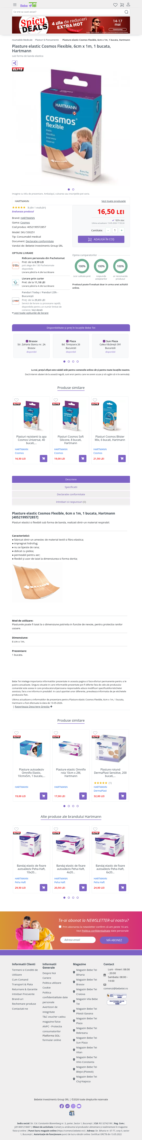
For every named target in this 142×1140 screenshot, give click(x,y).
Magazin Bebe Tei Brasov (85, 982)
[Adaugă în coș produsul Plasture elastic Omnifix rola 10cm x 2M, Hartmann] (83, 796)
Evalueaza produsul (23, 211)
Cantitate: (97, 230)
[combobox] (71, 12)
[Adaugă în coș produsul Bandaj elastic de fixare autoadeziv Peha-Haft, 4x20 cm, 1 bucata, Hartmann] (83, 887)
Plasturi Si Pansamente (47, 39)
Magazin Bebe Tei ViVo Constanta (85, 1059)
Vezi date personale (102, 930)
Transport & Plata (22, 984)
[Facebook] (61, 1106)
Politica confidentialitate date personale (55, 997)
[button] (69, 189)
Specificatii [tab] (71, 487)
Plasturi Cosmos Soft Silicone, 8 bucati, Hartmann (71, 440)
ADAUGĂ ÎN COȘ (101, 239)
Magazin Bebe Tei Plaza (85, 1021)
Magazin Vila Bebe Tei (85, 1001)
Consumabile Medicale (21, 39)
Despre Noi (49, 973)
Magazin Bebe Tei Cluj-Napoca (85, 1079)
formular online (52, 1040)
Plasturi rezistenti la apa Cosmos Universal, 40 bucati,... (31, 440)
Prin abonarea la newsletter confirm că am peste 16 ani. (96, 926)
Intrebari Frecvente (23, 994)
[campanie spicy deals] (71, 25)
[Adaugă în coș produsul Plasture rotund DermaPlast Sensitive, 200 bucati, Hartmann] (122, 796)
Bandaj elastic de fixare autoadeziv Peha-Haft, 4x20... (70, 869)
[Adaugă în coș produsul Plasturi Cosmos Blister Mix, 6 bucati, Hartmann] (122, 458)
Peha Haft (20, 882)
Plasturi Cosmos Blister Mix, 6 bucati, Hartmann (110, 438)
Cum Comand (20, 979)
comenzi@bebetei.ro (116, 988)
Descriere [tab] (71, 479)
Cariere (47, 978)
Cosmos (25, 222)
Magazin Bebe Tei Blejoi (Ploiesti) (85, 1069)
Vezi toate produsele (114, 201)
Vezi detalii (37, 309)
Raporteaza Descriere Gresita (33, 706)
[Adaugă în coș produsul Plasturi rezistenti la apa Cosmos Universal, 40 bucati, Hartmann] (43, 458)
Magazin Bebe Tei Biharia (85, 972)
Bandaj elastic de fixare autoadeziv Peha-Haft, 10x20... (31, 869)
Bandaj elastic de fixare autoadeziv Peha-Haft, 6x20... (110, 869)
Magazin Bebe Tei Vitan (85, 1050)
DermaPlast (100, 790)
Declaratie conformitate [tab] (71, 494)
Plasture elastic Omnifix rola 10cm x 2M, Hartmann (71, 773)
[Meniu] (14, 4)
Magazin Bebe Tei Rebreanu (85, 1030)
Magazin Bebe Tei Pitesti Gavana (85, 1011)
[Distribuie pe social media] (14, 63)
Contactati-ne (20, 1008)
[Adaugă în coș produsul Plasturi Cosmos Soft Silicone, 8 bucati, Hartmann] (82, 458)
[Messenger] (67, 1106)
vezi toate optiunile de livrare (30, 313)
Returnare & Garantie (24, 989)
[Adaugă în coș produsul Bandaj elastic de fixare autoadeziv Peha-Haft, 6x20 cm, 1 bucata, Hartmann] (122, 887)
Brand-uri (17, 999)
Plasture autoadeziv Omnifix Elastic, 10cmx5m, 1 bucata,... (31, 773)
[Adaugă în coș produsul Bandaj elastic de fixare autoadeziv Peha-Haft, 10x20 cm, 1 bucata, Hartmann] (43, 887)
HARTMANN (28, 218)
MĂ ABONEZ (114, 940)
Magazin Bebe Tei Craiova (85, 992)
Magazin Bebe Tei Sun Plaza (85, 1040)
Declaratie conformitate (40, 241)
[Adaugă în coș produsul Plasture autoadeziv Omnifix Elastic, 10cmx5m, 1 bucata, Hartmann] (43, 796)
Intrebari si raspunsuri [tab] (71, 501)
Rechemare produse (24, 1003)
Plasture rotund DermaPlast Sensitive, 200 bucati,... (110, 773)
